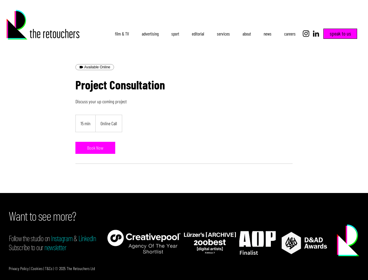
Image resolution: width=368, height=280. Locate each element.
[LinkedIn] (316, 33)
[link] (95, 148)
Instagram (62, 238)
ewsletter (56, 247)
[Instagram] (306, 33)
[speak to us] (340, 34)
